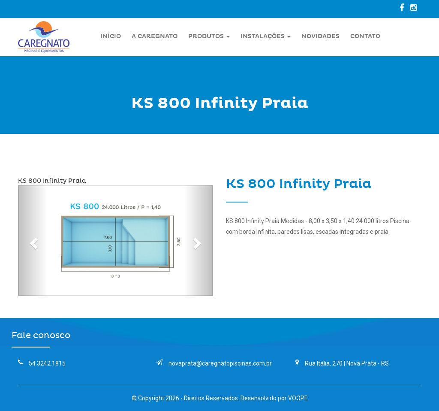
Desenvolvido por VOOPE (274, 398)
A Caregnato (154, 36)
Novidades (320, 36)
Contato (365, 36)
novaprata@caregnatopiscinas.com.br (214, 363)
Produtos (209, 36)
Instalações (266, 36)
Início (110, 36)
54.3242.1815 (42, 363)
